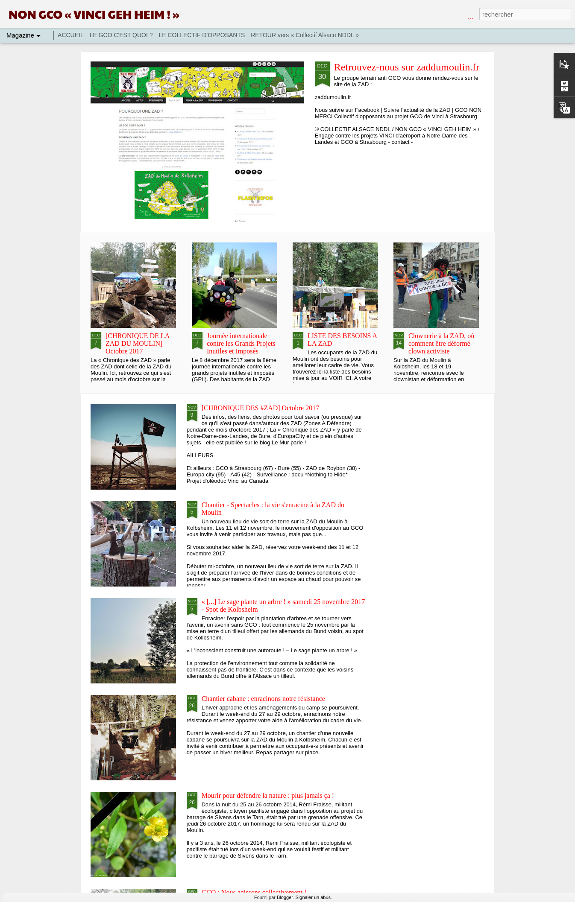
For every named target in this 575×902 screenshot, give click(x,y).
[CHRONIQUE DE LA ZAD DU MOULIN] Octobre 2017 (137, 343)
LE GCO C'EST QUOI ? (121, 35)
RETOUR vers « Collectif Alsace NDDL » (305, 35)
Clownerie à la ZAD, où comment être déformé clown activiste (441, 343)
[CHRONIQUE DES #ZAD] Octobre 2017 (261, 408)
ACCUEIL (71, 35)
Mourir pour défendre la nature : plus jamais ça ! (268, 795)
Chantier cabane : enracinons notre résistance (263, 698)
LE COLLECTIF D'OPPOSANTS (201, 35)
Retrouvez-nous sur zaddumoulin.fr (407, 67)
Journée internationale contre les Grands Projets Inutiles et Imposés (241, 343)
